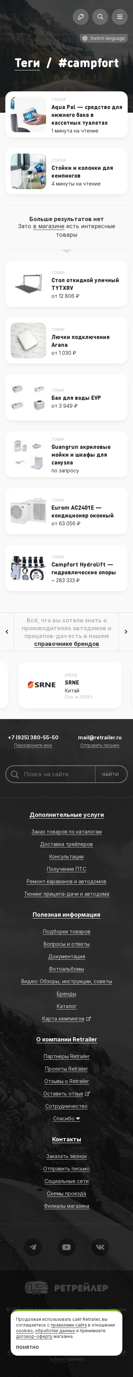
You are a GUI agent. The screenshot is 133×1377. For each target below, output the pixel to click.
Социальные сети (67, 1181)
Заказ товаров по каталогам (67, 832)
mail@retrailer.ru (100, 737)
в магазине (49, 226)
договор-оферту (34, 1336)
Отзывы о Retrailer (66, 1081)
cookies (24, 1330)
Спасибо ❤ (66, 1118)
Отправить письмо (100, 745)
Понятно (27, 1347)
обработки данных (55, 1330)
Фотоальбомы (66, 969)
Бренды (66, 994)
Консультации (66, 856)
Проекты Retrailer (66, 1069)
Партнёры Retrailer (67, 1056)
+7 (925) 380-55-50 (33, 737)
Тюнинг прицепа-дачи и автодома (66, 894)
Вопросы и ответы (67, 944)
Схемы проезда (66, 1193)
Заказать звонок (66, 1156)
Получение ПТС (66, 869)
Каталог (67, 1006)
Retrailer (33, 1281)
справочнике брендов (66, 643)
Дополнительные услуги (66, 814)
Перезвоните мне (33, 745)
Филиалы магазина (66, 1206)
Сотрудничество (66, 1106)
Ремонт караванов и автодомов (66, 881)
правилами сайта (69, 1325)
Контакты (66, 1139)
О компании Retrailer (66, 1039)
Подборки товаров (66, 931)
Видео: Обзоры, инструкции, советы (66, 981)
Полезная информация (66, 914)
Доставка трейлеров (66, 844)
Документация (66, 956)
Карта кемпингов (63, 1019)
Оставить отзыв (63, 1094)
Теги (27, 62)
